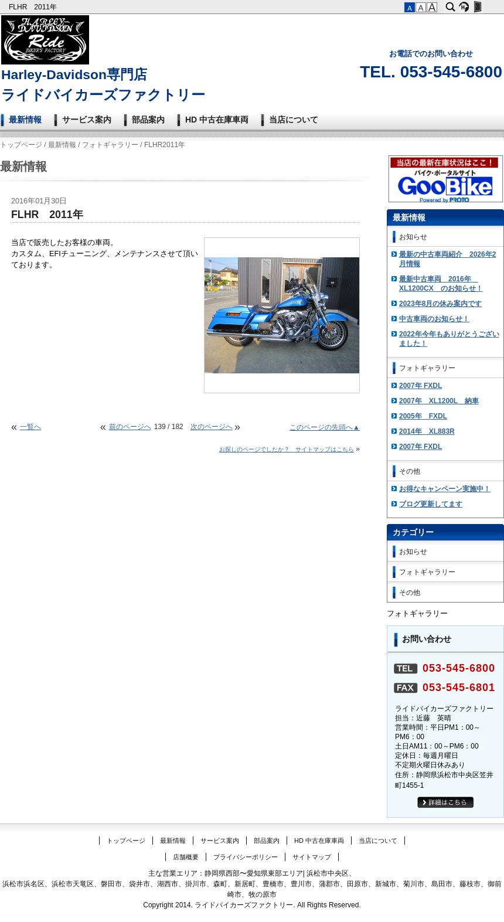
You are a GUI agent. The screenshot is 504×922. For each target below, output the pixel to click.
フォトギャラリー (110, 145)
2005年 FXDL (423, 416)
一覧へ (30, 427)
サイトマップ (311, 856)
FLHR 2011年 (34, 7)
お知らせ (413, 237)
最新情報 (25, 119)
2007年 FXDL (420, 386)
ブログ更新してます (430, 504)
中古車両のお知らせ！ (434, 319)
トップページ (21, 145)
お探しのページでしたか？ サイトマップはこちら (286, 449)
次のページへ (211, 427)
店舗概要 (186, 856)
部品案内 (148, 119)
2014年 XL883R (427, 431)
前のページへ (130, 427)
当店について (293, 119)
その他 (409, 471)
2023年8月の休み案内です (440, 304)
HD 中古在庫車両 (216, 119)
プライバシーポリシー (245, 856)
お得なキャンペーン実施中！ (445, 489)
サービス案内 (86, 119)
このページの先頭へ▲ (325, 427)
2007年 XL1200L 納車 (439, 401)
